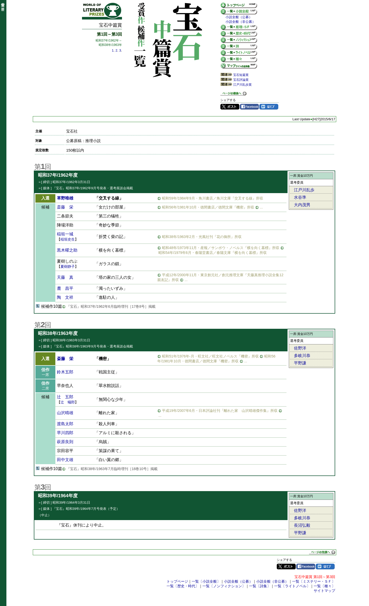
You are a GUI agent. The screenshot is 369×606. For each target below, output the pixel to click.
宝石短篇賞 (241, 75)
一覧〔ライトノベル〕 (292, 586)
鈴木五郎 (65, 372)
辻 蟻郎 (67, 402)
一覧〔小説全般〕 (206, 581)
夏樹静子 (67, 266)
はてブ (268, 107)
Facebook (249, 107)
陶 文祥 (65, 297)
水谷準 (300, 197)
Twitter (229, 107)
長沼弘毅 (302, 525)
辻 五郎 (65, 397)
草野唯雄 (65, 198)
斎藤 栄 (65, 207)
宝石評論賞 (241, 80)
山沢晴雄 (65, 413)
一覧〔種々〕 (324, 586)
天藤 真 (65, 277)
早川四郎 (65, 433)
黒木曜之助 (67, 250)
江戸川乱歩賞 (242, 84)
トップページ (177, 581)
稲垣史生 (67, 239)
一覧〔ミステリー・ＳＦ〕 (313, 581)
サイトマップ (324, 591)
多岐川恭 (302, 355)
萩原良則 (65, 442)
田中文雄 (65, 460)
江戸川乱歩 (304, 190)
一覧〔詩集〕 (260, 586)
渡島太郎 (65, 424)
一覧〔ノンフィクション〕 (223, 586)
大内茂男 (302, 205)
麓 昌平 (65, 288)
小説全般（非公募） (240, 22)
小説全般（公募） (238, 17)
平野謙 (300, 363)
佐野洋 (300, 348)
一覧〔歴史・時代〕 (183, 586)
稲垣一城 (65, 234)
